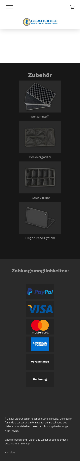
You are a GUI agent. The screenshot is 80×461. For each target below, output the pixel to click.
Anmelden (10, 452)
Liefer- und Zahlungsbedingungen (50, 426)
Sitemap (25, 443)
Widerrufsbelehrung (16, 439)
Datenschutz (12, 443)
